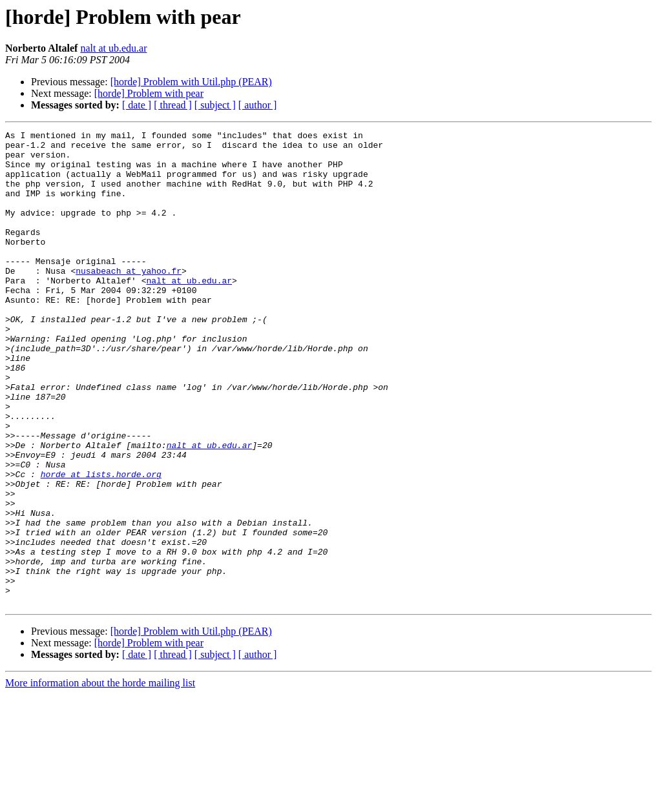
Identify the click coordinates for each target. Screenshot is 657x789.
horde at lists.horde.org (101, 543)
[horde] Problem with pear (148, 93)
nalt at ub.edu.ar (113, 48)
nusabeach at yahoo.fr (129, 299)
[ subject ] (215, 104)
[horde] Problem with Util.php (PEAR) (191, 81)
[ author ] (257, 104)
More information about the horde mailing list (100, 777)
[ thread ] (173, 104)
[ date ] (136, 104)
